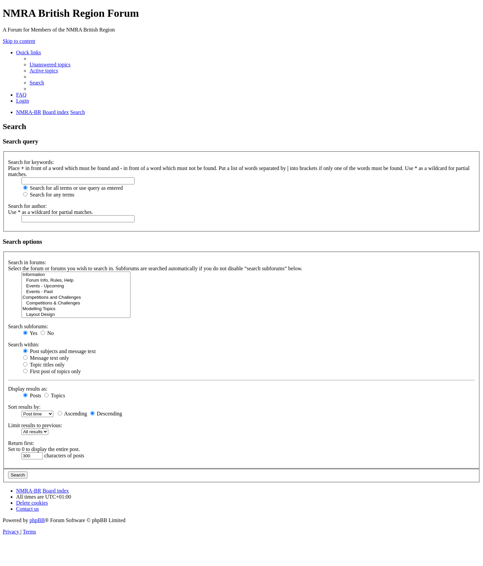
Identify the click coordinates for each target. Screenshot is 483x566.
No (47, 333)
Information (76, 275)
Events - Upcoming (76, 286)
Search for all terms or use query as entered (73, 188)
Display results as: (27, 389)
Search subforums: (28, 326)
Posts (32, 395)
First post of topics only (52, 371)
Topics (54, 395)
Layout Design (76, 315)
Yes (30, 333)
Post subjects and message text (59, 351)
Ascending (72, 413)
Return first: (21, 443)
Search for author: (27, 206)
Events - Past (76, 292)
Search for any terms (48, 194)
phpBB (37, 520)
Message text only (46, 358)
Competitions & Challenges (76, 303)
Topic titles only (43, 364)
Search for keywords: (31, 162)
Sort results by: (24, 407)
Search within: (23, 344)
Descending (106, 413)
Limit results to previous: (35, 425)
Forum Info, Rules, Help (76, 280)
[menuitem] (50, 64)
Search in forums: (27, 262)
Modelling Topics (76, 309)
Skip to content (19, 41)
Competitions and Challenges (76, 297)
